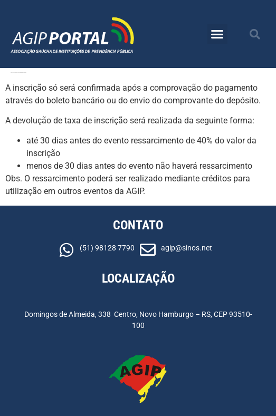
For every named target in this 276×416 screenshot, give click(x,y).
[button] (217, 34)
